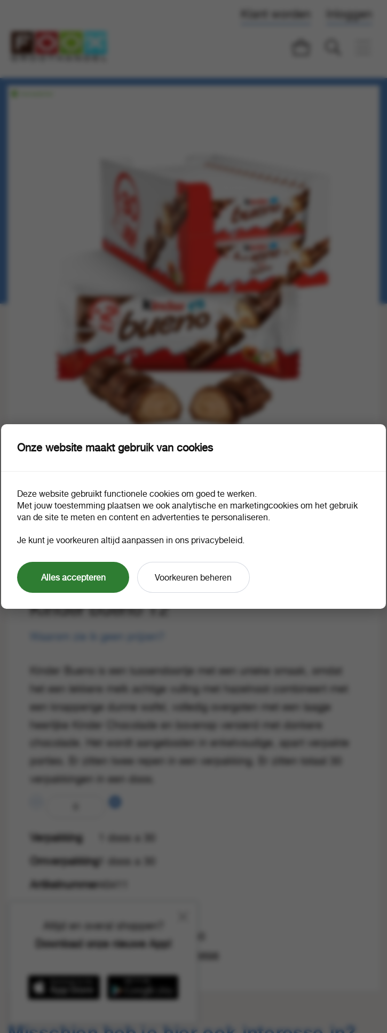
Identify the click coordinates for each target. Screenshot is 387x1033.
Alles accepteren (73, 577)
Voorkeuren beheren (193, 577)
